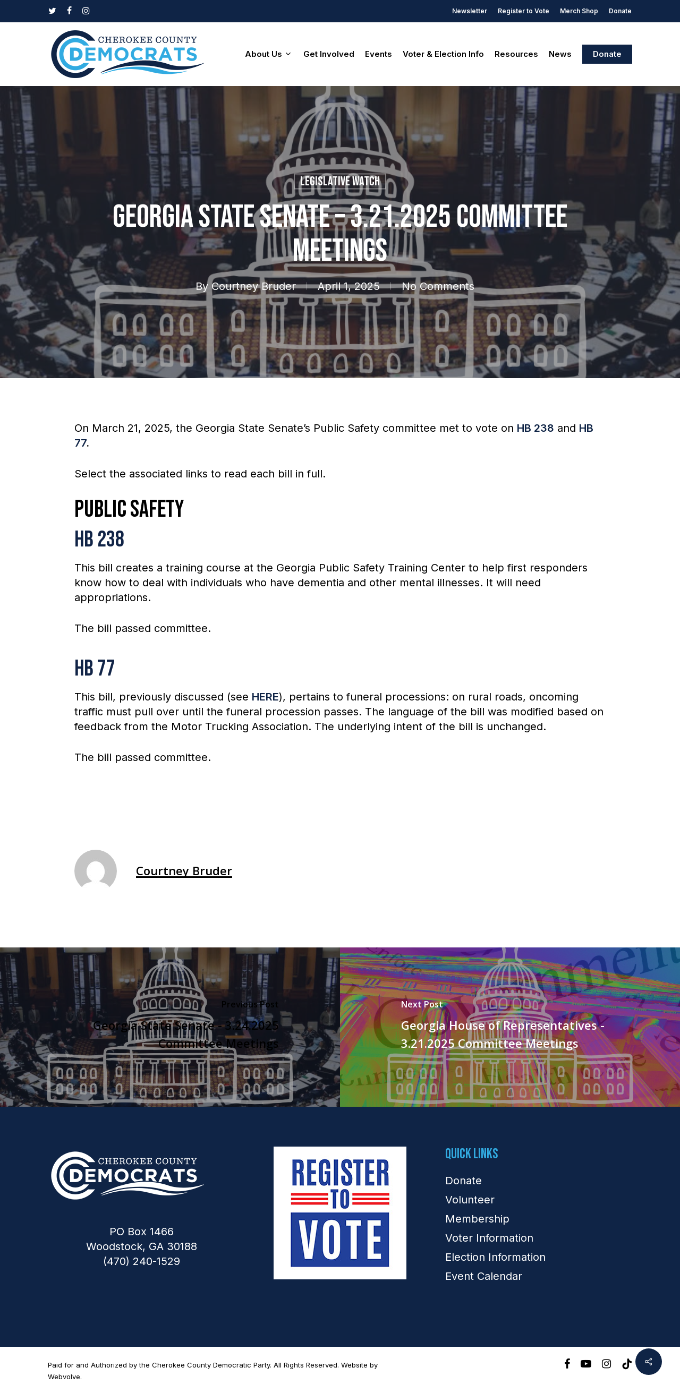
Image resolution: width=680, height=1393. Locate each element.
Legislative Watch (340, 181)
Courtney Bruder (253, 286)
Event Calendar (483, 1276)
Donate (463, 1180)
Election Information (495, 1257)
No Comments (438, 286)
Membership (477, 1218)
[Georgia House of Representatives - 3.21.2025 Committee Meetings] (510, 1027)
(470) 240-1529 (141, 1261)
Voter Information (489, 1238)
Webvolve (64, 1376)
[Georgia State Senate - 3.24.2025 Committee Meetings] (170, 1027)
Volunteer (470, 1199)
